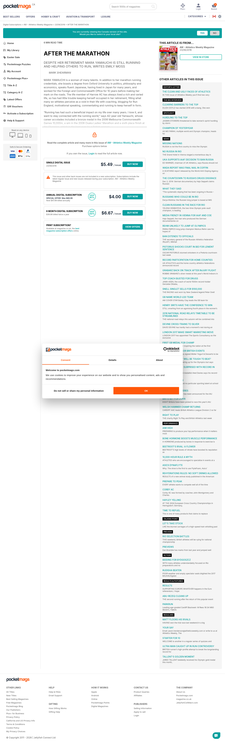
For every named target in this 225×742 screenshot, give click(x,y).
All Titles (10, 692)
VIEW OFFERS (132, 226)
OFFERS (30, 16)
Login (91, 153)
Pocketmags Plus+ (15, 78)
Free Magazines (14, 702)
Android (95, 695)
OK (146, 390)
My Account (12, 71)
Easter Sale (11, 57)
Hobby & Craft (50, 16)
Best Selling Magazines (17, 699)
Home (8, 43)
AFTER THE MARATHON (78, 24)
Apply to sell (139, 712)
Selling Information (143, 708)
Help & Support (13, 120)
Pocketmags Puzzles (17, 64)
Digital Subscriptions (12, 24)
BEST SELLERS (11, 16)
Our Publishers (13, 710)
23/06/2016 (60, 24)
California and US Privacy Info (20, 720)
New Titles (11, 695)
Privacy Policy (13, 717)
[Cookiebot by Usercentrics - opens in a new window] (165, 349)
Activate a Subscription (18, 113)
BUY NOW (132, 164)
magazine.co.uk (183, 699)
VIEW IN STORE (201, 57)
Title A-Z (10, 85)
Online (94, 699)
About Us (180, 692)
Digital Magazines (99, 706)
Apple (94, 692)
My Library (11, 50)
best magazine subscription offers (62, 229)
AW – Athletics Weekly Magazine (38, 24)
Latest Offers (12, 99)
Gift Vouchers (13, 106)
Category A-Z (12, 92)
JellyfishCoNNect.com (187, 702)
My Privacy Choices (15, 731)
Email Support (55, 695)
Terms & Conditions (15, 724)
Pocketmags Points (100, 702)
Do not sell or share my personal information (79, 390)
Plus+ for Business (15, 713)
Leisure (106, 16)
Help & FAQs (55, 692)
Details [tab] (112, 360)
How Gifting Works (58, 708)
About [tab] (159, 360)
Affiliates (138, 695)
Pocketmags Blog (14, 706)
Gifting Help (54, 712)
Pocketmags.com (184, 695)
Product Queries (141, 692)
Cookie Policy (12, 728)
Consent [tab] (65, 360)
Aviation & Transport (80, 16)
